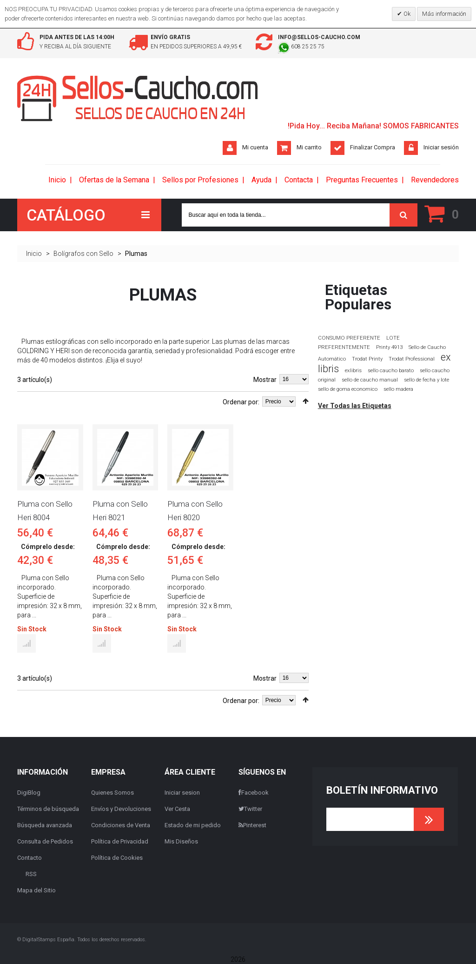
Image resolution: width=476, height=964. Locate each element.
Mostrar (265, 379)
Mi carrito (309, 147)
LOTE (393, 338)
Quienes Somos (112, 792)
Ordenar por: (241, 402)
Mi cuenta (255, 147)
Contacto (29, 857)
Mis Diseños (181, 841)
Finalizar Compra (372, 147)
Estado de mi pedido (193, 825)
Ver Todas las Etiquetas (354, 405)
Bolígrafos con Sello (83, 253)
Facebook (253, 792)
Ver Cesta (177, 808)
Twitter (250, 808)
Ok (406, 13)
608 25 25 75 (301, 46)
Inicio (34, 253)
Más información (444, 13)
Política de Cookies (117, 857)
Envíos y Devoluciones (121, 808)
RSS (31, 873)
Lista (34, 400)
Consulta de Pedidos (45, 841)
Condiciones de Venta (120, 825)
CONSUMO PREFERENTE (349, 338)
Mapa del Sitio (36, 890)
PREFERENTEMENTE (344, 347)
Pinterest (252, 825)
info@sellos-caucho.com (319, 37)
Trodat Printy (367, 359)
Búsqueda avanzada (44, 825)
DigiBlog (28, 792)
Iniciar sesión (441, 147)
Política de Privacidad (119, 841)
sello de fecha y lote (426, 380)
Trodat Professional (412, 359)
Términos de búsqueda (48, 808)
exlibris (353, 370)
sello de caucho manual (370, 380)
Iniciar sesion (182, 792)
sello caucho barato (391, 371)
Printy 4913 (389, 347)
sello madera (398, 389)
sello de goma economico (347, 389)
